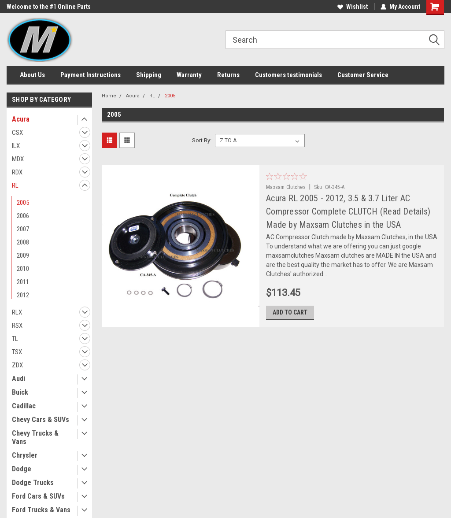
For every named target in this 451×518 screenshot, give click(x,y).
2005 (23, 203)
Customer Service (362, 75)
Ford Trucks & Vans (41, 510)
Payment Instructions (90, 75)
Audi (18, 378)
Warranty (189, 75)
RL (15, 185)
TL (15, 339)
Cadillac (24, 406)
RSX (17, 325)
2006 (23, 216)
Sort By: (201, 140)
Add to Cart (290, 312)
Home (109, 96)
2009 (23, 255)
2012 (23, 295)
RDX (17, 172)
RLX (17, 312)
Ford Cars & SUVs (38, 496)
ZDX (17, 365)
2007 (23, 229)
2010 (23, 269)
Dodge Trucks (33, 482)
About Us (32, 75)
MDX (18, 159)
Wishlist (352, 6)
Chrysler (24, 455)
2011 (23, 282)
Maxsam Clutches (286, 187)
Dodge (21, 469)
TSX (17, 352)
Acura (21, 119)
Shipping (148, 75)
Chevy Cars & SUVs (40, 419)
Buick (20, 392)
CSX (17, 133)
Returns (228, 75)
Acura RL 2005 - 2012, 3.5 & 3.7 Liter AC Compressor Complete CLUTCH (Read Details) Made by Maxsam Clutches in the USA (348, 211)
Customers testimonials (288, 75)
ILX (16, 146)
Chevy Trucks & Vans (35, 437)
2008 (23, 242)
